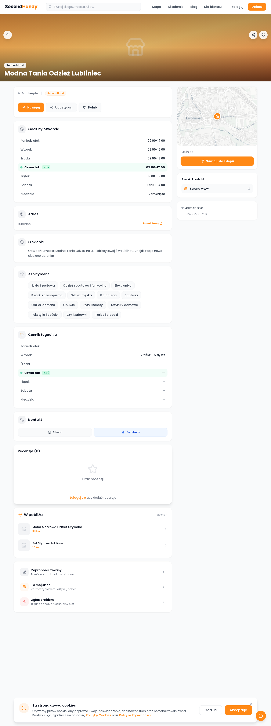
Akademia (176, 7)
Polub (90, 107)
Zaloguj (237, 7)
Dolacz (257, 7)
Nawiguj (31, 107)
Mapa (156, 7)
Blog (193, 7)
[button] (217, 116)
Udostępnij (61, 107)
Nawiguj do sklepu (217, 161)
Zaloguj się (77, 497)
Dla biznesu (213, 7)
